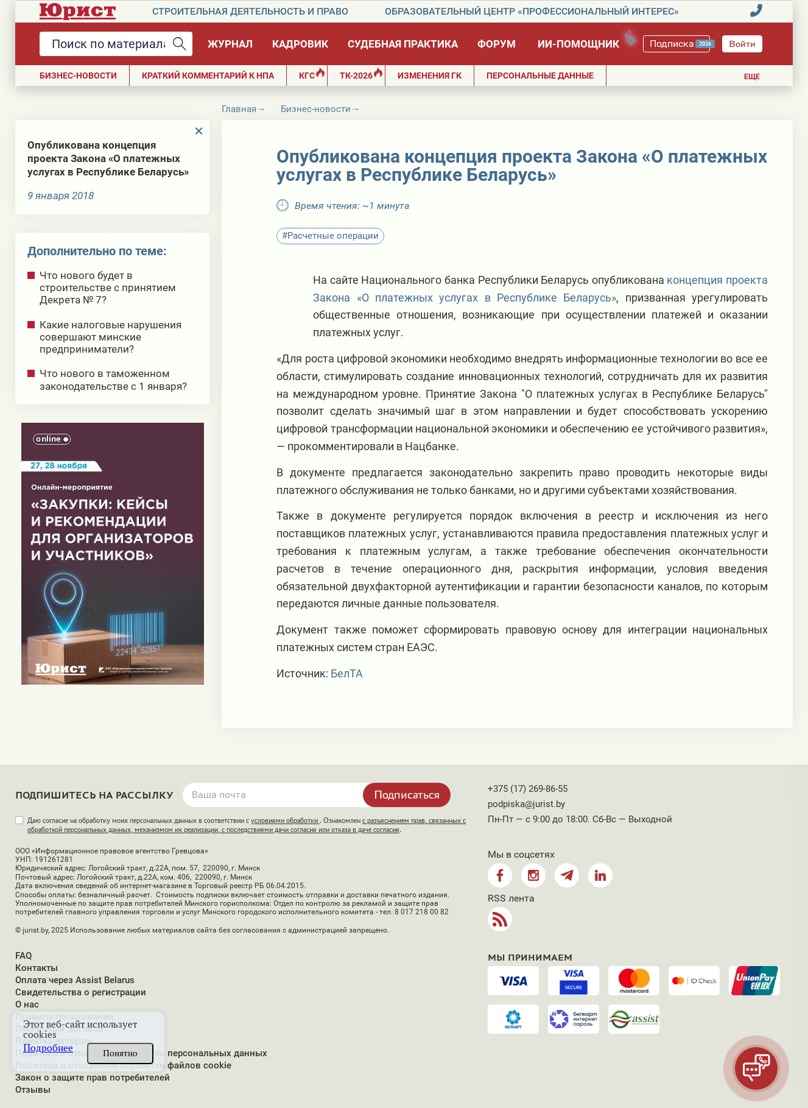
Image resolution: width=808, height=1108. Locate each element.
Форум (496, 44)
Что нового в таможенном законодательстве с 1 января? (113, 379)
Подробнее (48, 1048)
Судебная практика (403, 44)
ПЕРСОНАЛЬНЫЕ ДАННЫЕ (540, 75)
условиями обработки (285, 820)
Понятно (120, 1053)
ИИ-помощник (584, 42)
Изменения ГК (430, 75)
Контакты (36, 967)
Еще (752, 76)
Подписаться (407, 794)
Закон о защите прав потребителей (92, 1077)
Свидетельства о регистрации (80, 992)
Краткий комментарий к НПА (208, 75)
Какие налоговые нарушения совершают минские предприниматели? (110, 337)
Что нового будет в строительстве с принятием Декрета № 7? (108, 287)
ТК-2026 (361, 74)
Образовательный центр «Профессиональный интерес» (532, 11)
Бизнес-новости (78, 75)
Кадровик (300, 44)
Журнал (230, 44)
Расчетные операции (333, 235)
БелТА (347, 673)
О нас (27, 1004)
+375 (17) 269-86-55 (527, 788)
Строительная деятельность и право (250, 11)
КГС (312, 74)
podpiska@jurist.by (526, 804)
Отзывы (33, 1089)
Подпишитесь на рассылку (94, 795)
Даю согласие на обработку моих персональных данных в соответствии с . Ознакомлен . (246, 825)
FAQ (23, 955)
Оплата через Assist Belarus (75, 980)
